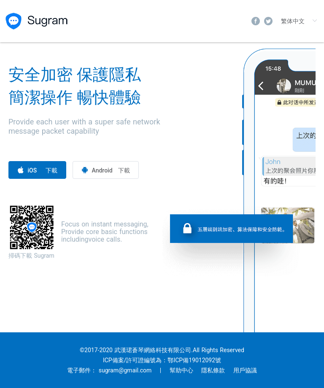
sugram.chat (37, 21)
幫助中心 (181, 370)
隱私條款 (213, 370)
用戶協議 (245, 370)
